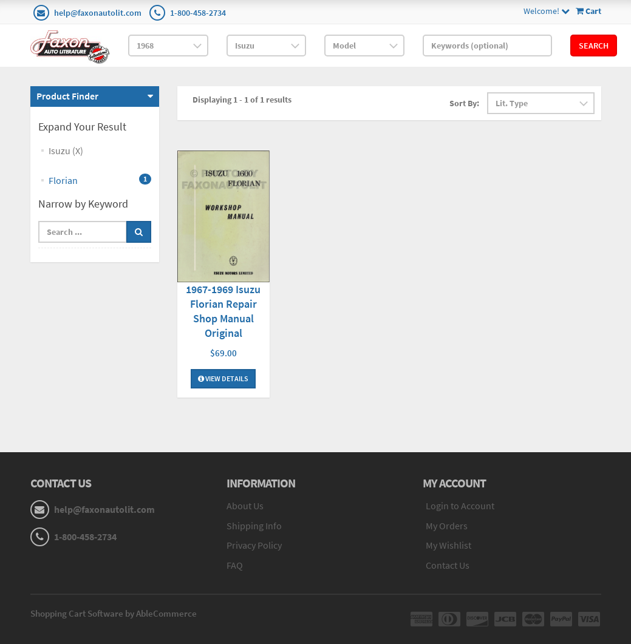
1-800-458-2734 (198, 12)
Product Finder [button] (67, 96)
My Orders (447, 526)
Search (594, 45)
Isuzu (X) (66, 150)
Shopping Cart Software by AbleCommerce (113, 613)
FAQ (235, 565)
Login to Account (460, 506)
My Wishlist (448, 545)
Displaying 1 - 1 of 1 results (242, 99)
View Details (223, 378)
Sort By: (464, 103)
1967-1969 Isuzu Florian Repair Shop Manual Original (223, 311)
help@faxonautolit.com (98, 12)
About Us (245, 506)
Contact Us (447, 565)
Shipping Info (254, 526)
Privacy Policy (254, 545)
